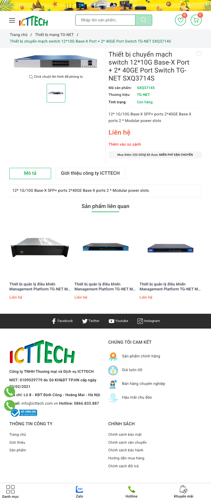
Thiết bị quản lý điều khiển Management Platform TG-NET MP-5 (105, 287)
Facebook (59, 321)
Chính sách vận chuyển (128, 442)
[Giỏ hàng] (196, 20)
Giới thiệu (17, 442)
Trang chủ (18, 434)
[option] (56, 61)
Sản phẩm (18, 450)
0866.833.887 (86, 403)
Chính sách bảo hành (126, 450)
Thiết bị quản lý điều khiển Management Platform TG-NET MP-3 (171, 287)
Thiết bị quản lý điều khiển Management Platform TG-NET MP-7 (40, 287)
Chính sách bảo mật (125, 434)
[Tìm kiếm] (143, 20)
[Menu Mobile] (12, 19)
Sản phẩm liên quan (105, 206)
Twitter (89, 321)
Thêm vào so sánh (125, 144)
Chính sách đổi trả (124, 466)
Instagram (151, 321)
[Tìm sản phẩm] (105, 20)
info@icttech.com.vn (39, 403)
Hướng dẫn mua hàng (127, 458)
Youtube (119, 321)
